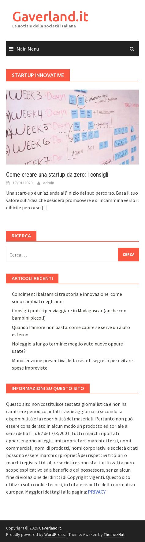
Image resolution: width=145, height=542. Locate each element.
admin (48, 183)
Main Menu (28, 49)
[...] (45, 207)
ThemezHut (114, 534)
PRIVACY (97, 492)
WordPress (54, 534)
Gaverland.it (50, 16)
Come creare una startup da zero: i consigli (57, 174)
